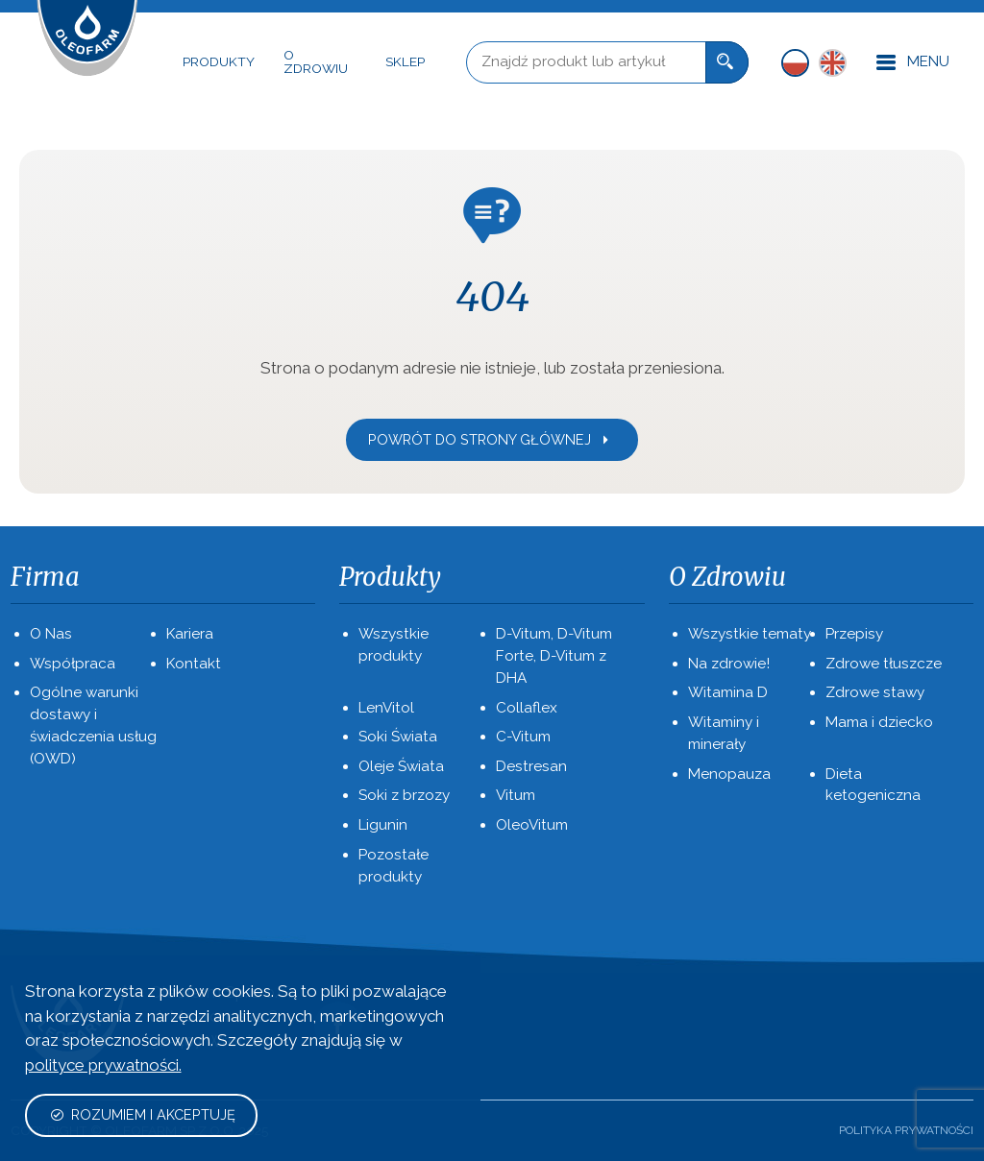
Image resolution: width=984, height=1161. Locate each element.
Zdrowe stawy (874, 692)
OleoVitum (532, 825)
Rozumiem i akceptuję (142, 1114)
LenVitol (386, 707)
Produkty (219, 61)
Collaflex (526, 707)
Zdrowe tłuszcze (883, 663)
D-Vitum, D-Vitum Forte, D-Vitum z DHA (554, 656)
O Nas (51, 633)
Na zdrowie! (729, 663)
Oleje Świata (401, 766)
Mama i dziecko (879, 722)
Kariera (189, 633)
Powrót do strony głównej (490, 439)
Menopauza (729, 774)
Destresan (531, 766)
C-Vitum (523, 736)
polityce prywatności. (103, 1065)
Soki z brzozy (404, 795)
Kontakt (193, 663)
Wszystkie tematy (749, 633)
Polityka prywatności (906, 1130)
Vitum (515, 795)
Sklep (405, 61)
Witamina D (728, 692)
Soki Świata (397, 736)
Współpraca (72, 663)
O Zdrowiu (315, 61)
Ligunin (382, 825)
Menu (912, 63)
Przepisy (854, 633)
